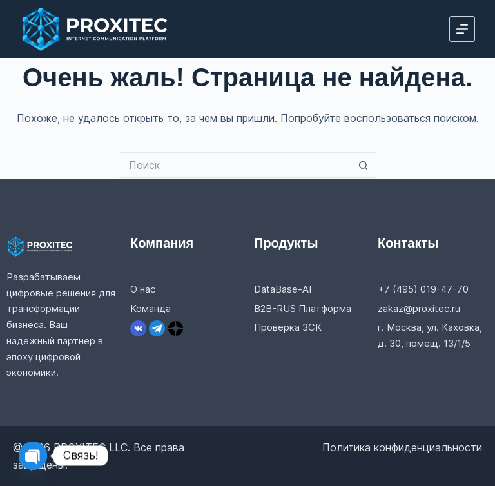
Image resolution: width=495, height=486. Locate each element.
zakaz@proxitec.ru (419, 308)
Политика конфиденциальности (402, 447)
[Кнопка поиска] (363, 165)
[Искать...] (235, 165)
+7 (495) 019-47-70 (423, 289)
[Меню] (462, 29)
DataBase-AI (282, 289)
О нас (142, 289)
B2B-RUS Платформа (302, 308)
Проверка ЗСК (288, 327)
